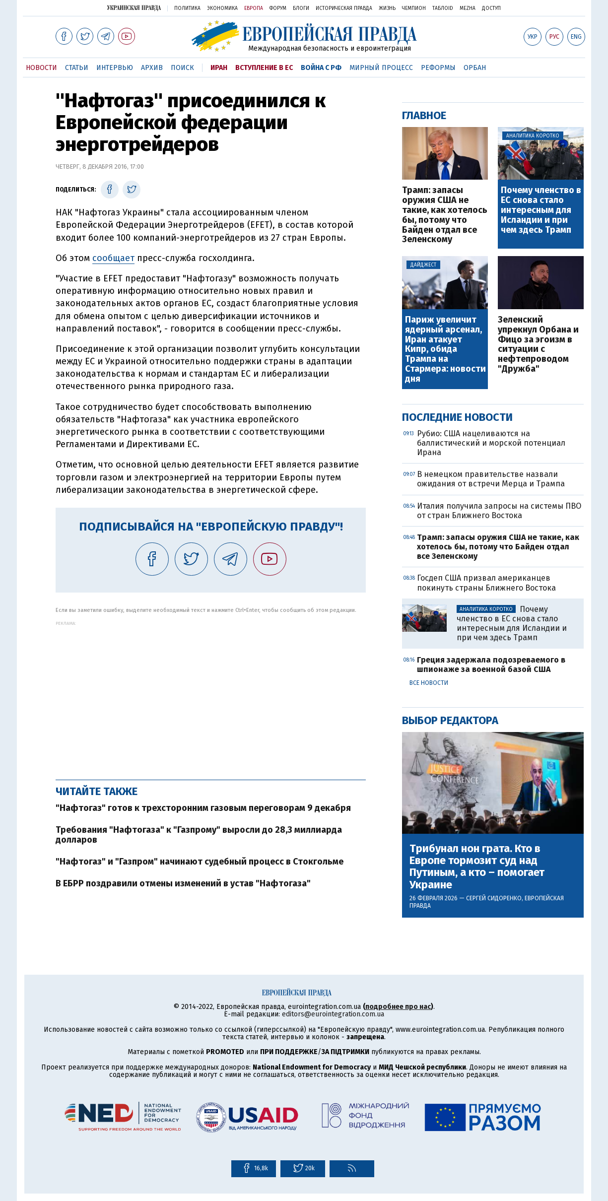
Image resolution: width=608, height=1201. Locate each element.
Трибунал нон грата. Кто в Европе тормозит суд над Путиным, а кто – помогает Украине (476, 867)
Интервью (114, 68)
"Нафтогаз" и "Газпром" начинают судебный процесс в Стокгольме (199, 861)
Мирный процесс (381, 68)
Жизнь (387, 8)
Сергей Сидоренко (494, 898)
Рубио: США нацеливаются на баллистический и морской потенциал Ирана (491, 443)
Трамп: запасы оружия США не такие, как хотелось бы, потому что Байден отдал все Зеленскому (444, 215)
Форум (278, 8)
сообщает (113, 258)
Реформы (438, 68)
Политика (187, 8)
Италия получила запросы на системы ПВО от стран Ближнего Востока (499, 510)
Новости (41, 68)
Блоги (301, 8)
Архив (152, 68)
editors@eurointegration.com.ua (333, 1014)
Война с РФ (321, 68)
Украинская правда (134, 7)
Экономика (222, 8)
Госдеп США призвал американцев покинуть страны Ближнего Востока (486, 582)
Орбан (475, 68)
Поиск (182, 68)
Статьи (76, 68)
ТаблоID (442, 8)
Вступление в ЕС (264, 68)
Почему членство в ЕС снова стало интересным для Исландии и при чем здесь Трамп (541, 210)
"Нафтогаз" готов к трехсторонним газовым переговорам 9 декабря (203, 807)
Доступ (491, 8)
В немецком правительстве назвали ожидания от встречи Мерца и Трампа (491, 478)
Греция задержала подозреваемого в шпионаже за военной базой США (491, 664)
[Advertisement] (211, 695)
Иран (218, 68)
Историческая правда (344, 8)
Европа (253, 8)
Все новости (428, 682)
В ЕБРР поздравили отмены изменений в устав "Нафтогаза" (183, 883)
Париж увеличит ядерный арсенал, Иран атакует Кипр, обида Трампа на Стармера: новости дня (445, 349)
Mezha (467, 8)
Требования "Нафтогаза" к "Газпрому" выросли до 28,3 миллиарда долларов (199, 834)
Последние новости (457, 417)
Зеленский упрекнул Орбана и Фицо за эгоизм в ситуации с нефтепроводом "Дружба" (538, 344)
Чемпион (414, 8)
